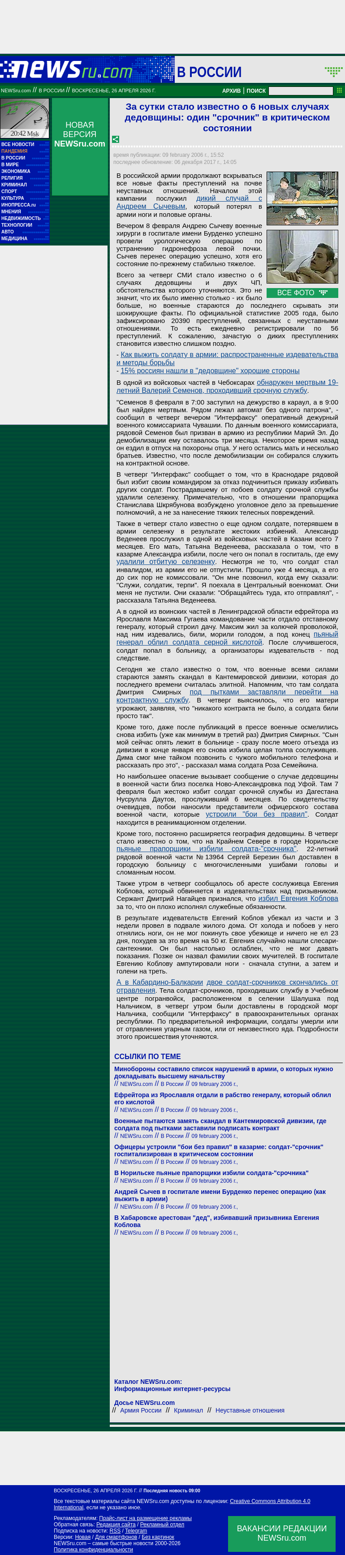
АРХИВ (231, 91)
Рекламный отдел (162, 1524)
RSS (115, 1531)
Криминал (188, 1410)
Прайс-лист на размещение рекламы (145, 1518)
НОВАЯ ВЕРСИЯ (79, 134)
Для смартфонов (116, 1537)
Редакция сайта (116, 1524)
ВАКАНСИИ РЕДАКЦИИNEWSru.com (282, 1533)
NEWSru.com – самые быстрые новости (103, 1543)
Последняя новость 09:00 (171, 1490)
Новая (83, 1537)
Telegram (136, 1531)
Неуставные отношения (250, 1410)
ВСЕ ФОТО (302, 293)
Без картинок (158, 1537)
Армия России (140, 1410)
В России (209, 71)
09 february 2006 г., (215, 1084)
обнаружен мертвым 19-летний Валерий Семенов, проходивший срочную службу (227, 386)
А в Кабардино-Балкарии (159, 982)
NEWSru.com (16, 90)
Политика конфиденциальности (93, 1549)
